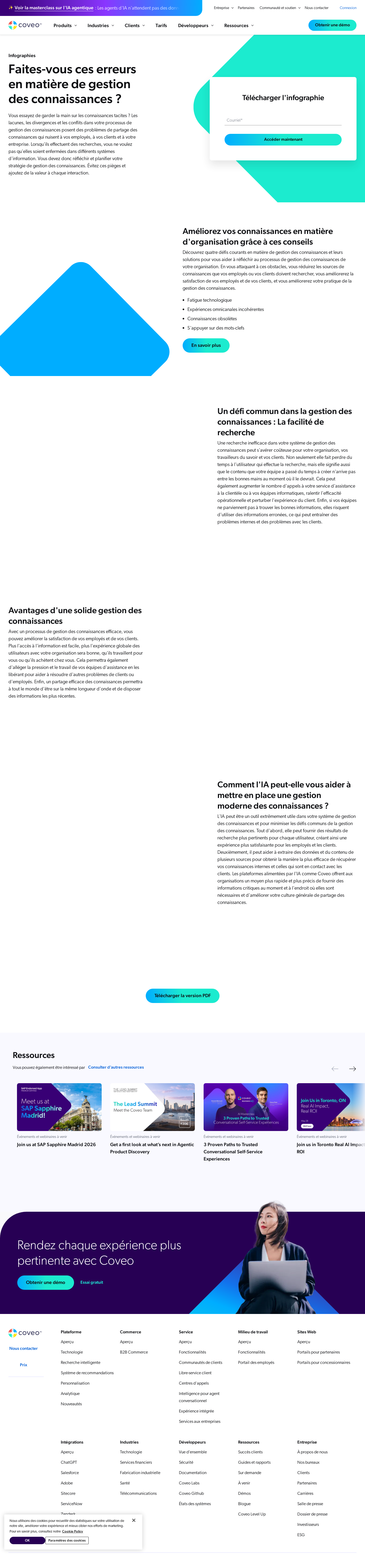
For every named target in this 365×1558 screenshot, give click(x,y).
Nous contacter (316, 8)
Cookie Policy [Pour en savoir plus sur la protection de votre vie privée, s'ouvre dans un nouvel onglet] (72, 1531)
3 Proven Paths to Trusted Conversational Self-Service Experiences (233, 1152)
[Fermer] (134, 1520)
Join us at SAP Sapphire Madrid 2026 (56, 1144)
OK (27, 1540)
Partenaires (246, 8)
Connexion (348, 8)
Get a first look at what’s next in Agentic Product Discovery (152, 1148)
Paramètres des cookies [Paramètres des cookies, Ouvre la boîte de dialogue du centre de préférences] (67, 1540)
